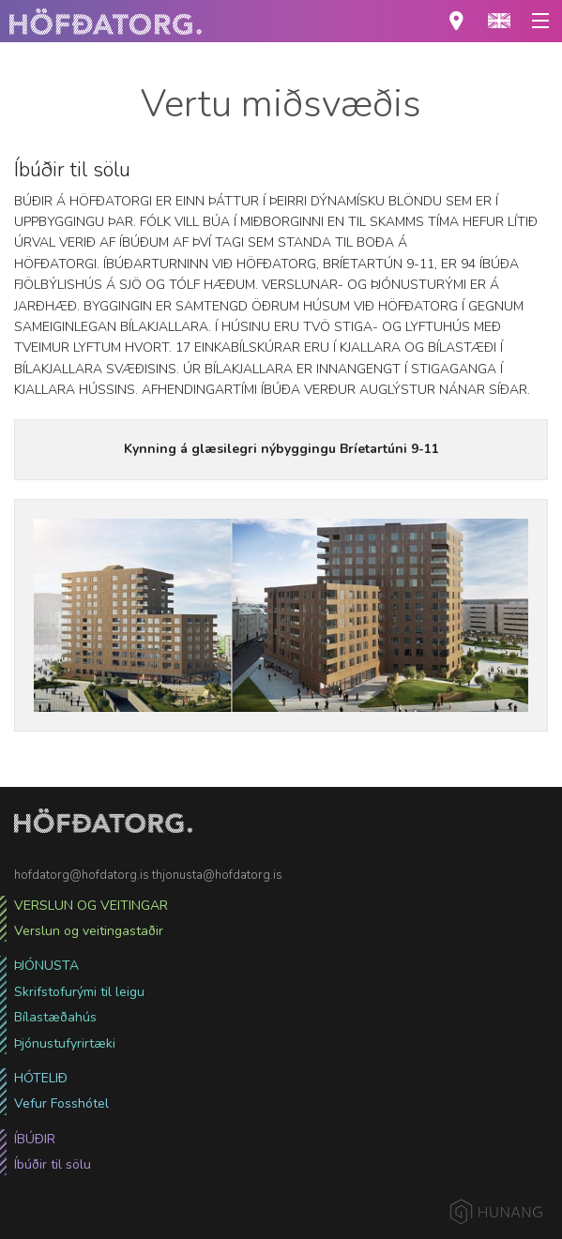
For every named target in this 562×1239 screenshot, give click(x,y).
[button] (499, 21)
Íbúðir (34, 1139)
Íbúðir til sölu (52, 1164)
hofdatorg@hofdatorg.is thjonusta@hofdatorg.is (148, 875)
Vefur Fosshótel (61, 1103)
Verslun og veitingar (91, 905)
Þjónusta (46, 966)
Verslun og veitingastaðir (88, 931)
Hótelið (41, 1078)
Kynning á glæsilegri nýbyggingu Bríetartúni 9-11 (281, 449)
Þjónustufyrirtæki (64, 1043)
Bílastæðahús (55, 1017)
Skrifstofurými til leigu (79, 992)
